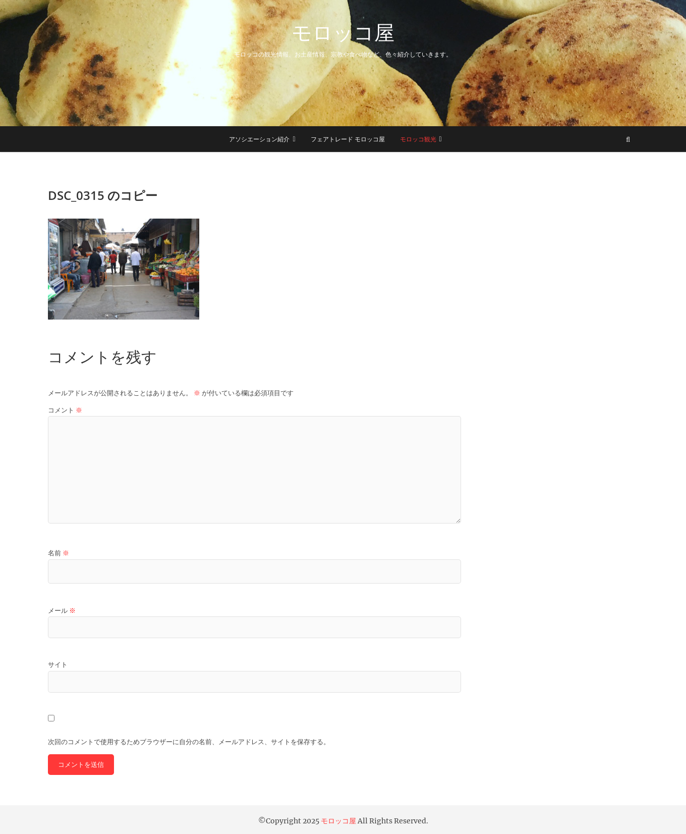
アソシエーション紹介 (259, 139)
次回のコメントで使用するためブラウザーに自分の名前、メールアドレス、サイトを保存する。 (189, 742)
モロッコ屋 (343, 32)
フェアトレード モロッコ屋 (348, 139)
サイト (58, 664)
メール (62, 610)
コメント (65, 410)
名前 (58, 553)
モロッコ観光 (418, 139)
